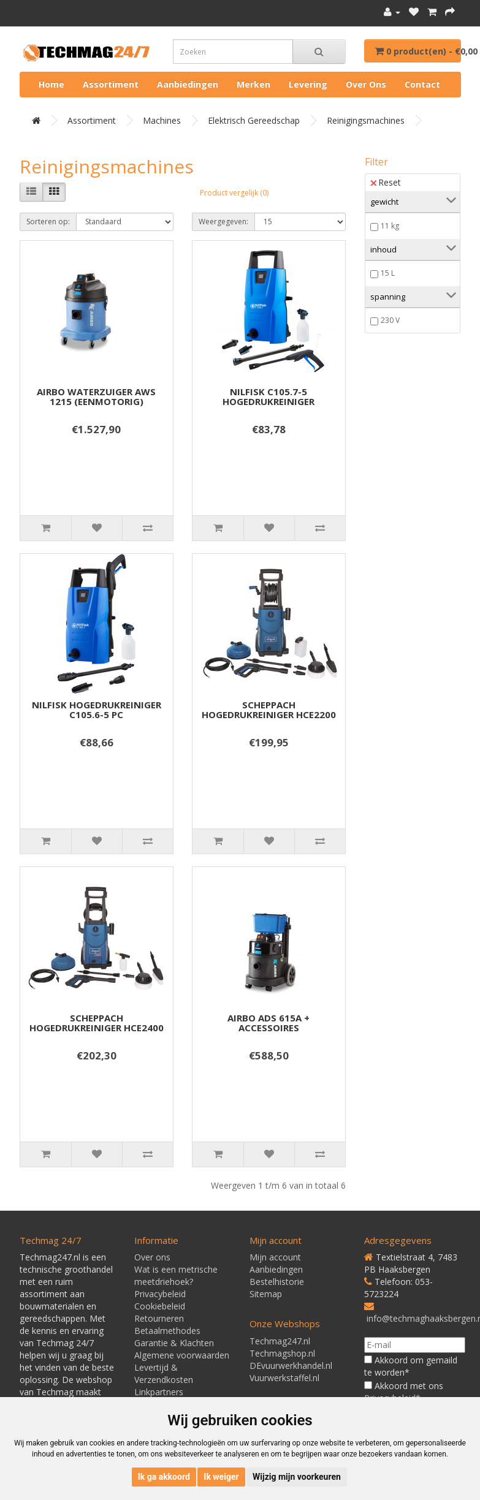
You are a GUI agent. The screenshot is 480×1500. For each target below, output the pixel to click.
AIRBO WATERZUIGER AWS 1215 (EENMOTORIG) (96, 396)
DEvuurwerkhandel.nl (291, 1365)
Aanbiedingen (187, 84)
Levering (308, 84)
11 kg (390, 226)
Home (51, 84)
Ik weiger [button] (221, 1477)
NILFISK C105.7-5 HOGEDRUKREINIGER (268, 396)
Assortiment (111, 84)
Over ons (366, 84)
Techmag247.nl (280, 1341)
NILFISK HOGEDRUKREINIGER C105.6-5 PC (96, 710)
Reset (385, 182)
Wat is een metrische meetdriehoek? (176, 1275)
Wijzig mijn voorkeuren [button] (297, 1477)
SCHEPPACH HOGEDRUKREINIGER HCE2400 (96, 1023)
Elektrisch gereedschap (254, 120)
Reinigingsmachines (366, 120)
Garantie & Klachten (174, 1343)
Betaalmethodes (167, 1330)
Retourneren (159, 1318)
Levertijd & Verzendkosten (163, 1373)
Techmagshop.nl (282, 1353)
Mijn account (275, 1257)
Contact (422, 84)
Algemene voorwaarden (181, 1355)
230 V (390, 320)
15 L (388, 273)
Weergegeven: (223, 221)
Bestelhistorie (277, 1281)
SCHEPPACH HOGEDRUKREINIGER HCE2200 (269, 710)
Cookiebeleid (159, 1306)
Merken (253, 84)
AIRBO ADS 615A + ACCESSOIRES (268, 1023)
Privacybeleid (160, 1294)
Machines (162, 120)
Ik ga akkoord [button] (164, 1477)
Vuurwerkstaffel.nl (284, 1378)
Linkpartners (158, 1392)
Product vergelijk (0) (234, 193)
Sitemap (266, 1294)
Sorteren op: (48, 221)
